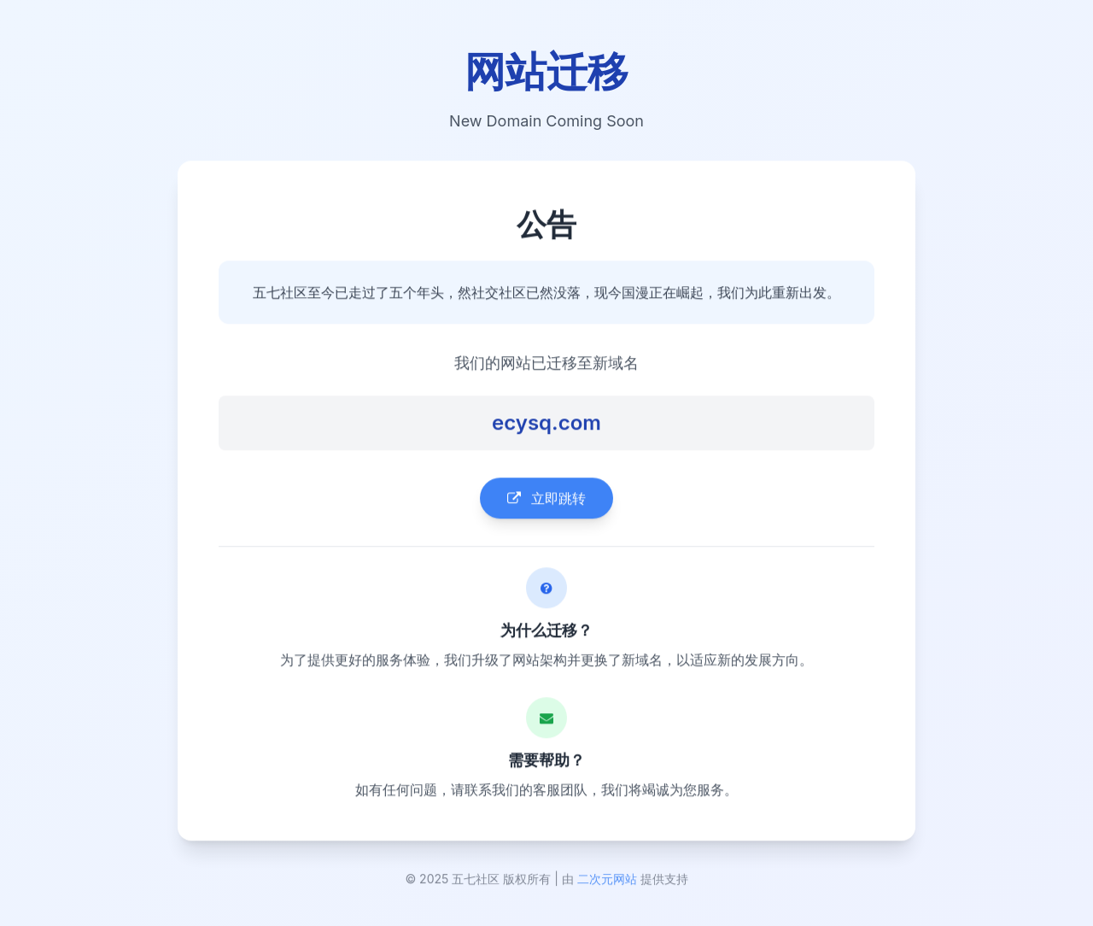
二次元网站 (607, 881)
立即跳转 (546, 499)
